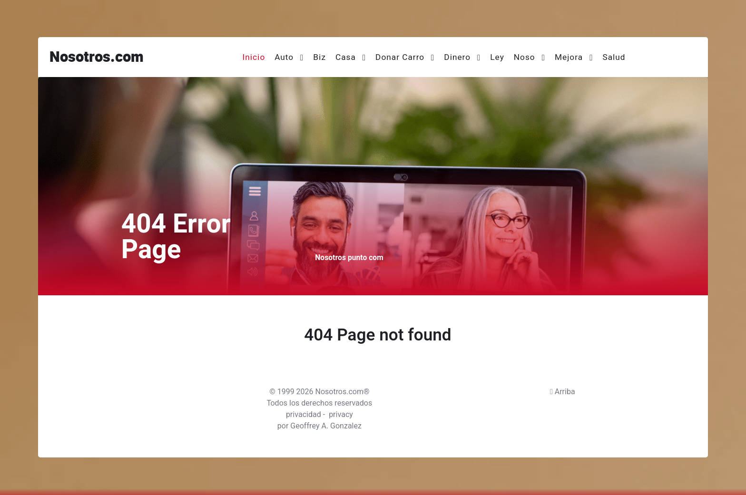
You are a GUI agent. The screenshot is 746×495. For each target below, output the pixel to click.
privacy (341, 414)
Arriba (562, 392)
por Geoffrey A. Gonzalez (319, 426)
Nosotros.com (96, 57)
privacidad (303, 414)
